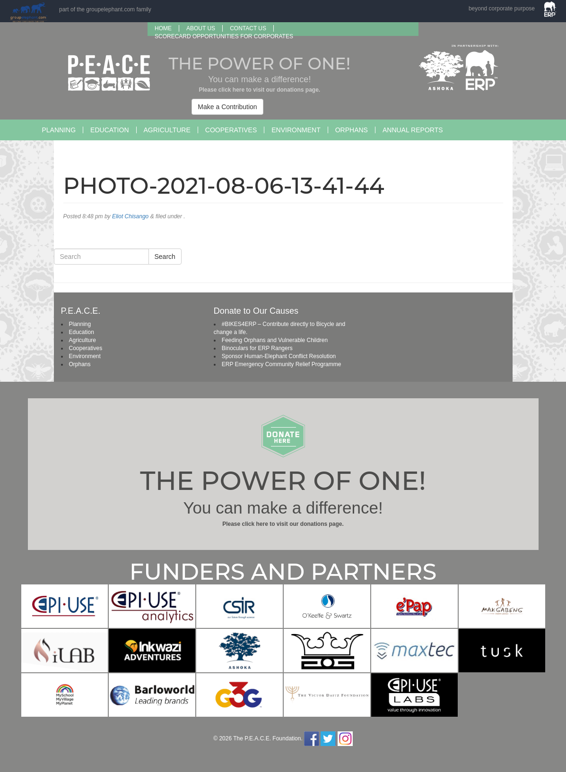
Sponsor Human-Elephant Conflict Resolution (279, 356)
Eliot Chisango (130, 216)
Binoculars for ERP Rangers (257, 348)
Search (165, 256)
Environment (295, 130)
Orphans (351, 130)
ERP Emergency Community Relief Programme (281, 364)
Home (163, 28)
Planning (59, 130)
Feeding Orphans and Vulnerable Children (275, 340)
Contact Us (248, 28)
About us (200, 28)
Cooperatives (231, 130)
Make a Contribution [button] (227, 107)
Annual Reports (413, 130)
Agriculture (167, 130)
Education (109, 130)
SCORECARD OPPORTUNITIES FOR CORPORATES (224, 36)
